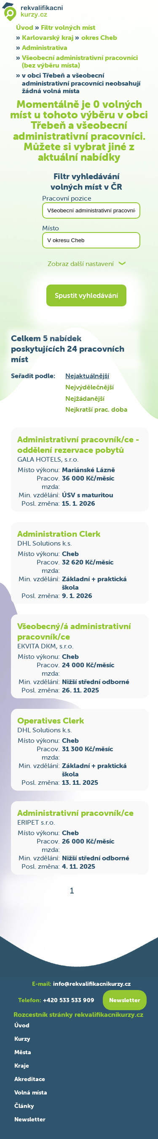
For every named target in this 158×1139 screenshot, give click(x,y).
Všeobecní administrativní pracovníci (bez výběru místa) (80, 61)
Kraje (21, 1065)
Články (24, 1106)
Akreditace (29, 1079)
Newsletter (30, 1119)
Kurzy (22, 1038)
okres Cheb (99, 37)
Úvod (21, 1025)
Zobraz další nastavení (81, 264)
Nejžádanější (84, 398)
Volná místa (30, 1092)
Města (22, 1052)
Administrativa (44, 47)
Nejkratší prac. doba (96, 409)
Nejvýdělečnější (89, 387)
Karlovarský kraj (47, 37)
